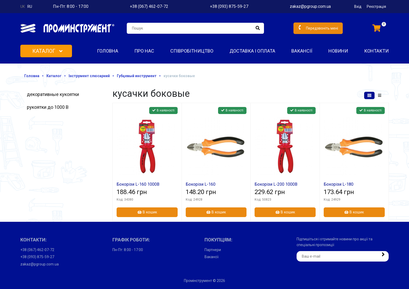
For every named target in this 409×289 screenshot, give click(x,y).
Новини (338, 51)
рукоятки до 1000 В (48, 107)
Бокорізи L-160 (200, 184)
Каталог (47, 51)
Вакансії (301, 51)
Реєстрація (376, 6)
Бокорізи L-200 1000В (276, 184)
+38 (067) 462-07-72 (149, 6)
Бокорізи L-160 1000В (138, 184)
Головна (107, 51)
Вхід (358, 6)
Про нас (144, 51)
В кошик (147, 212)
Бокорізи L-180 (338, 184)
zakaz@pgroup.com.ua (310, 6)
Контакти (376, 51)
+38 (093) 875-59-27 (229, 6)
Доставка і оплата (252, 51)
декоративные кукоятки (53, 94)
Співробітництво (191, 51)
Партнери (212, 250)
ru (29, 6)
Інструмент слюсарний (89, 76)
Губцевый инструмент (137, 76)
